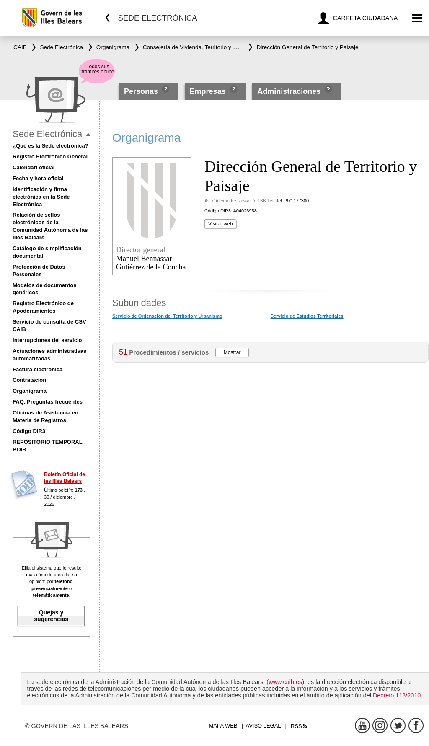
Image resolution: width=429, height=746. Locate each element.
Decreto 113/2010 (397, 695)
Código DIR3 (29, 431)
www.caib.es (285, 682)
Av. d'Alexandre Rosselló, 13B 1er (239, 200)
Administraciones (288, 91)
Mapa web (223, 726)
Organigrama (30, 391)
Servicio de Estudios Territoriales (307, 316)
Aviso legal (263, 726)
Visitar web (220, 224)
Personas (142, 91)
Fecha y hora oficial (38, 178)
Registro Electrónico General (50, 156)
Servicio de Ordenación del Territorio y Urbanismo (167, 316)
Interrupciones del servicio (47, 340)
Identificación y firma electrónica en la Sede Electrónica (41, 196)
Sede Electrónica (47, 134)
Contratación (29, 380)
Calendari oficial (33, 167)
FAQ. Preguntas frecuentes (48, 402)
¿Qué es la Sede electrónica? (50, 145)
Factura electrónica (37, 369)
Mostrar (232, 352)
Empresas (208, 91)
